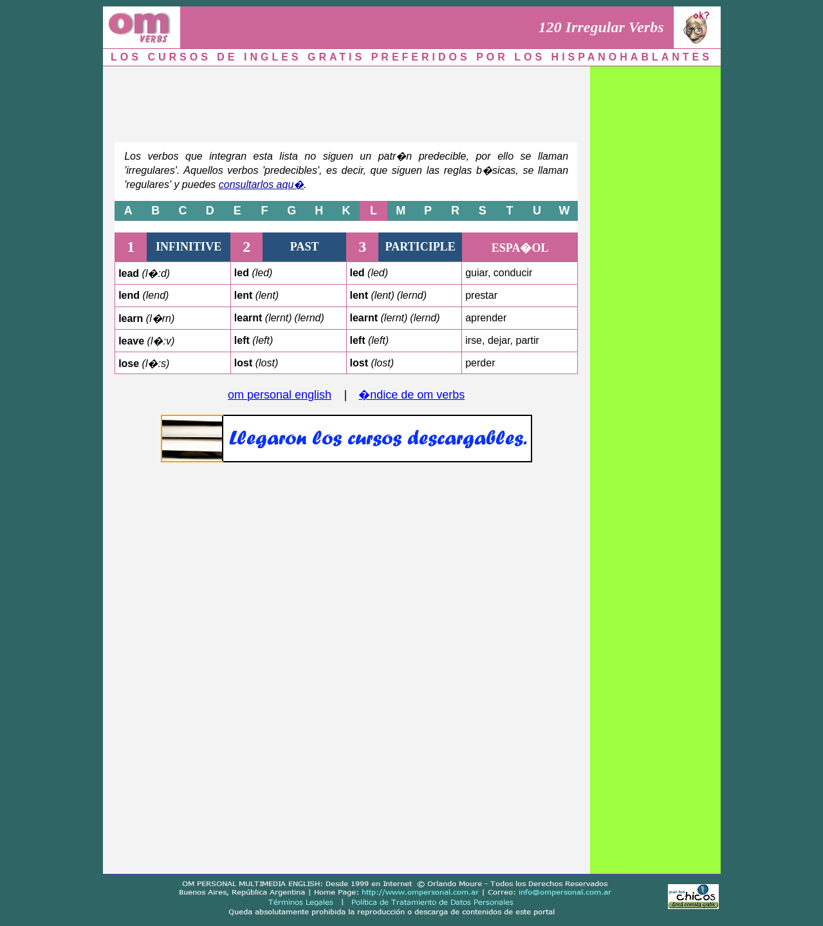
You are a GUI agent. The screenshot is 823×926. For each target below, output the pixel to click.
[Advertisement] (346, 101)
